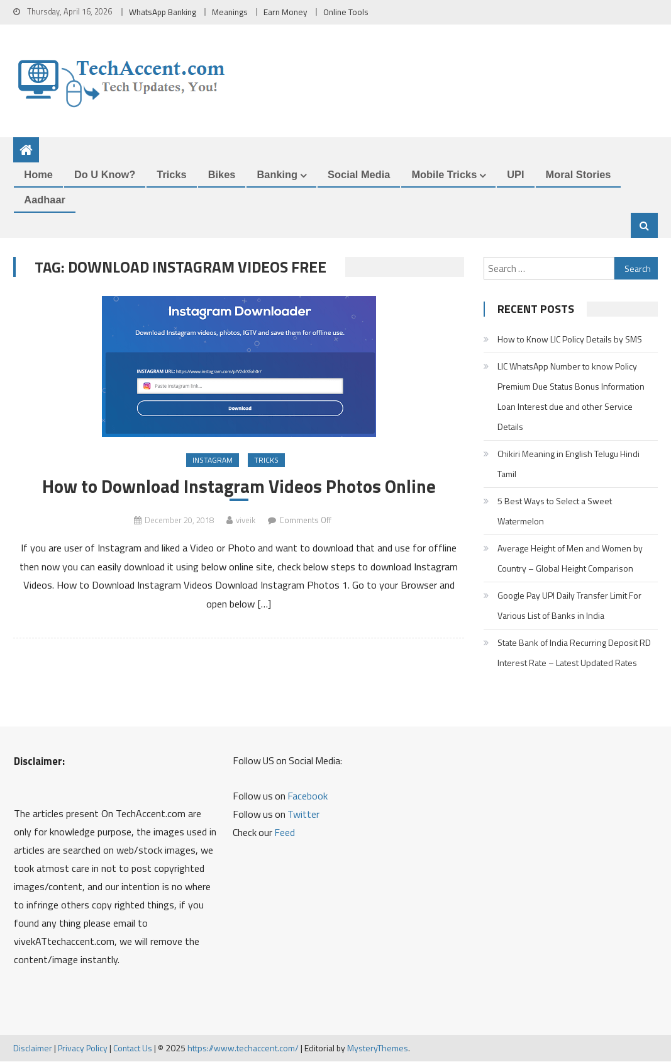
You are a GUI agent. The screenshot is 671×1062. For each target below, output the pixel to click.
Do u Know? (104, 175)
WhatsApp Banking (162, 12)
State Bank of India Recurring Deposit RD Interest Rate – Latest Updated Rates (574, 652)
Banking (277, 175)
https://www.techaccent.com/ (243, 1048)
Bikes (222, 175)
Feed (284, 832)
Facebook (307, 796)
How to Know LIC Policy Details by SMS (569, 339)
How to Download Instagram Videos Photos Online (239, 487)
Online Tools (346, 12)
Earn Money (285, 12)
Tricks (171, 175)
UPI (515, 175)
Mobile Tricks (444, 175)
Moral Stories (578, 175)
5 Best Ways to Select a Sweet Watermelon (554, 511)
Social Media (359, 175)
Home (38, 175)
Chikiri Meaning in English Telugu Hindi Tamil (568, 463)
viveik (245, 520)
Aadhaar (44, 200)
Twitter (303, 814)
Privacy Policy (83, 1048)
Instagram (212, 460)
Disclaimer (32, 1048)
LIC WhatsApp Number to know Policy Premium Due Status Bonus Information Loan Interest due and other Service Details (571, 396)
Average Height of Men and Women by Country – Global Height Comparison (570, 558)
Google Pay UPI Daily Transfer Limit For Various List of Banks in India (569, 605)
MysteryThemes (377, 1048)
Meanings (230, 12)
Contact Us (132, 1048)
